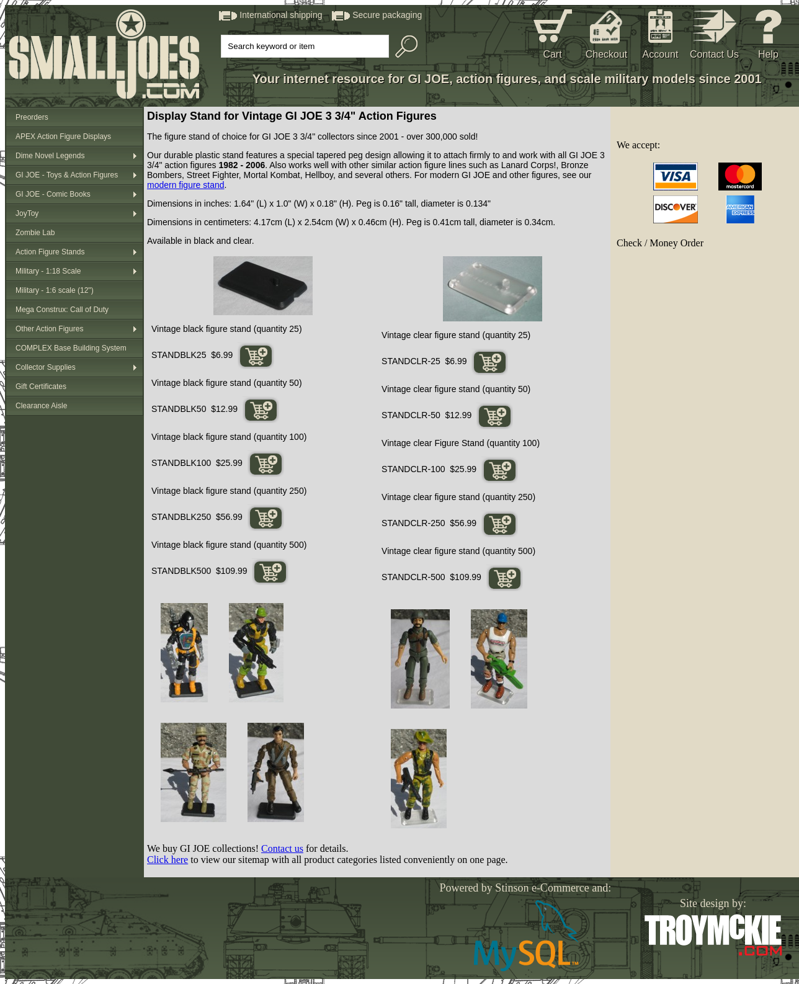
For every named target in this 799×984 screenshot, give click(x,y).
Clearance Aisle (41, 405)
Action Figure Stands (50, 252)
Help (768, 54)
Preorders (32, 117)
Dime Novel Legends (50, 155)
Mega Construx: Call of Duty (62, 309)
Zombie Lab (35, 232)
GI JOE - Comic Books (53, 194)
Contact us (282, 848)
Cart (552, 54)
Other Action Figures (49, 328)
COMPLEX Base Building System (71, 348)
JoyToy (27, 213)
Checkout (607, 54)
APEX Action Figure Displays (63, 136)
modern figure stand (186, 185)
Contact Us (714, 54)
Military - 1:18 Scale (48, 271)
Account (661, 54)
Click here (167, 859)
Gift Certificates (41, 386)
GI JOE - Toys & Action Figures (67, 175)
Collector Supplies (46, 367)
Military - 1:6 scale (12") (55, 290)
